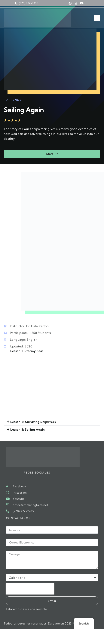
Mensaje (12, 549)
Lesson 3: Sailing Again (27, 429)
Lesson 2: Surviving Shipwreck (33, 422)
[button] (97, 18)
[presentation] (30, 588)
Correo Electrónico (20, 537)
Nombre (12, 524)
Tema (10, 572)
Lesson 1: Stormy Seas (27, 351)
